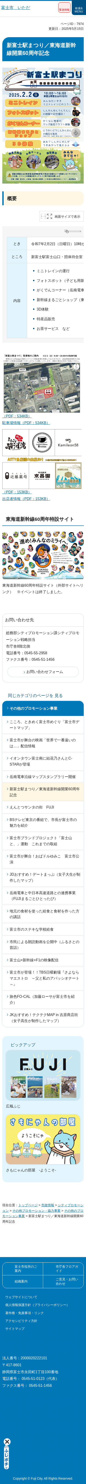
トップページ (28, 1205)
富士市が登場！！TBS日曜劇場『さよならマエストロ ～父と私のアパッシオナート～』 (44, 978)
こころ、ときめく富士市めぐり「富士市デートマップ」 (44, 725)
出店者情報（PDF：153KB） (26, 499)
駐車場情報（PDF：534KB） (26, 423)
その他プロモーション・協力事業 (36, 1211)
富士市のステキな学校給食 (32, 929)
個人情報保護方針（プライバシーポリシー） (37, 1305)
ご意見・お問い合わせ (67, 1281)
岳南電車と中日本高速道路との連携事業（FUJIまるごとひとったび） (43, 896)
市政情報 (47, 1205)
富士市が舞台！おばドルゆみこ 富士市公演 (44, 859)
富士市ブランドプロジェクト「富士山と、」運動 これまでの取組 (41, 841)
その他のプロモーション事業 (33, 708)
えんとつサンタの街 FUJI (32, 807)
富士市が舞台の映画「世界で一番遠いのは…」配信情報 (43, 743)
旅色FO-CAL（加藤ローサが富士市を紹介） (42, 999)
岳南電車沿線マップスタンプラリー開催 (43, 777)
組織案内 (21, 1281)
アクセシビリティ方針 (21, 1321)
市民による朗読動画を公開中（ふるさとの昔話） (44, 945)
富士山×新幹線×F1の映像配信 (34, 960)
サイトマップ (15, 1328)
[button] (64, 7)
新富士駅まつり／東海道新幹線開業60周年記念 (45, 792)
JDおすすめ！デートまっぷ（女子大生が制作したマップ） (45, 877)
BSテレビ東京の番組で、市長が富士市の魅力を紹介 (43, 823)
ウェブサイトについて (21, 1297)
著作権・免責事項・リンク (24, 1313)
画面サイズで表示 (67, 216)
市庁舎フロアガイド (67, 1269)
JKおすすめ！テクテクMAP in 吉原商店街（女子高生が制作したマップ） (44, 1018)
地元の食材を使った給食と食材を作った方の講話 (44, 914)
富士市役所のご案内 (26, 1269)
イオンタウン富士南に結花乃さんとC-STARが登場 (41, 761)
